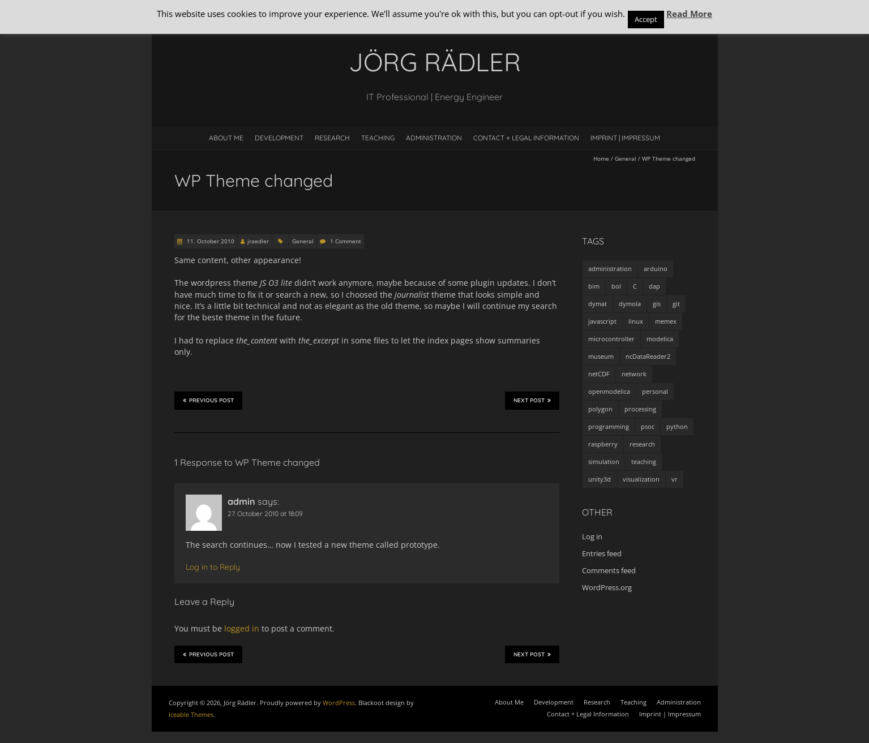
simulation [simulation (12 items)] (603, 461)
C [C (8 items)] (635, 286)
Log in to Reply (213, 567)
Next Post (532, 400)
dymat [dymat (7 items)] (597, 303)
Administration (434, 138)
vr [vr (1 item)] (674, 479)
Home (601, 158)
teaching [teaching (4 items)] (643, 461)
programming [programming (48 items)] (608, 426)
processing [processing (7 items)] (640, 409)
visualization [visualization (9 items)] (641, 479)
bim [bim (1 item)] (594, 286)
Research (332, 138)
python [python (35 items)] (677, 426)
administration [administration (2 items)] (610, 268)
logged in (241, 628)
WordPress (339, 702)
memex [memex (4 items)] (666, 321)
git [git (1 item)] (676, 303)
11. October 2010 (209, 241)
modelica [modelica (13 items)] (660, 338)
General (625, 158)
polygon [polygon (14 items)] (600, 409)
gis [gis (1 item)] (657, 303)
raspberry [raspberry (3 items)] (603, 444)
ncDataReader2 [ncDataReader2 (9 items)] (648, 356)
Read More (689, 13)
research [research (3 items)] (642, 444)
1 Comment (345, 241)
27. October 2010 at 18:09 (265, 513)
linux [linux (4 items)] (635, 321)
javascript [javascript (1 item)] (602, 321)
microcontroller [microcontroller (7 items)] (611, 338)
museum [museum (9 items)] (601, 356)
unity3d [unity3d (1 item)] (599, 479)
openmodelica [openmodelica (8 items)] (609, 391)
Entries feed (602, 553)
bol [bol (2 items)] (616, 286)
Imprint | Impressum (625, 138)
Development (279, 138)
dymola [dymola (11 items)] (630, 303)
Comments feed (609, 570)
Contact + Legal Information (526, 138)
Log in (592, 536)
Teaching (378, 138)
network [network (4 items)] (634, 374)
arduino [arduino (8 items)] (655, 268)
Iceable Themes (191, 714)
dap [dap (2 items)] (654, 286)
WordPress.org (607, 587)
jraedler (258, 241)
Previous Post (208, 400)
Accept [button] (646, 19)
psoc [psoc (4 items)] (647, 426)
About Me (226, 138)
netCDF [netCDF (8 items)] (599, 374)
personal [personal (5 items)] (655, 391)
